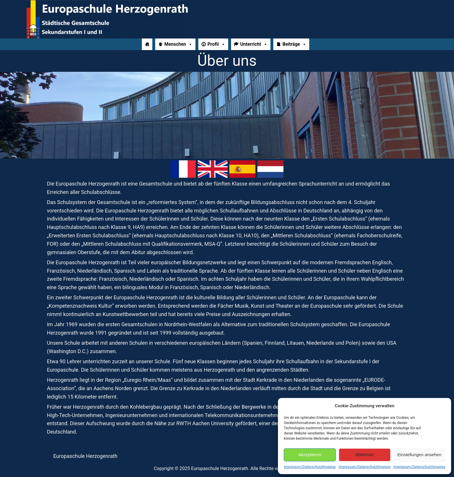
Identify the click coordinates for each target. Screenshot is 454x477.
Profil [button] (216, 44)
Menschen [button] (178, 44)
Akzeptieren (309, 454)
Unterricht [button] (254, 44)
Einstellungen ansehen (419, 454)
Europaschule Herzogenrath (85, 456)
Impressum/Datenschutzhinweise (310, 467)
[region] (227, 115)
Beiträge (294, 44)
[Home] (147, 44)
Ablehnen (364, 454)
